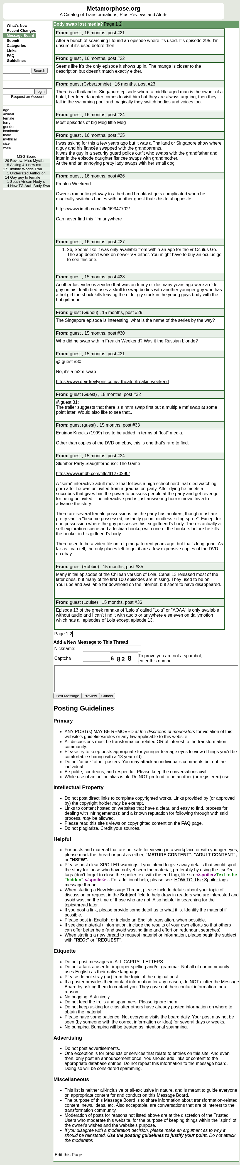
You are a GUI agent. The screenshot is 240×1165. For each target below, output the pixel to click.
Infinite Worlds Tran (26, 169)
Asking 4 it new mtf (25, 165)
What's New (17, 25)
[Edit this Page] (68, 1154)
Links (11, 50)
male (7, 135)
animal (8, 114)
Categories (16, 45)
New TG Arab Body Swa (30, 186)
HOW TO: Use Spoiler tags (200, 879)
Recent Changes (21, 30)
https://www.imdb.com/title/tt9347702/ (93, 208)
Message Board (20, 35)
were (7, 147)
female (8, 118)
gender (9, 127)
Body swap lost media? (78, 24)
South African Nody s (27, 181)
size (6, 143)
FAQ (10, 55)
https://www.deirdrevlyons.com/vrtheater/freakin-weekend (112, 381)
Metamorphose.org (113, 8)
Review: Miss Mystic (26, 161)
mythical (10, 139)
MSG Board (26, 156)
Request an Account (27, 96)
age (6, 110)
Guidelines (16, 61)
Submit (13, 40)
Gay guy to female (25, 177)
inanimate (11, 131)
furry (7, 122)
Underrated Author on (27, 173)
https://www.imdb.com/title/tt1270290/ (93, 473)
